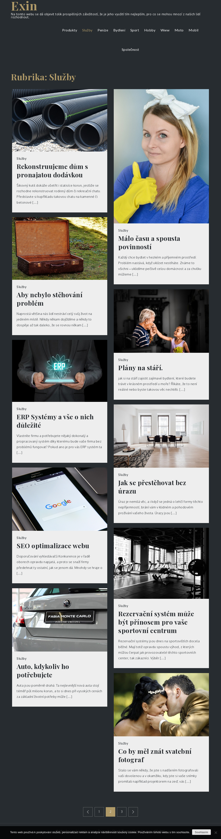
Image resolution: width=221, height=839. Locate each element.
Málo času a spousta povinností (149, 242)
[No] (215, 832)
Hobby (150, 30)
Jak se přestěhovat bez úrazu (152, 486)
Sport (134, 30)
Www (165, 30)
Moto (179, 30)
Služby (87, 30)
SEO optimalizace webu (53, 546)
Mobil (194, 30)
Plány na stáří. (140, 368)
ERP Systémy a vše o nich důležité (55, 421)
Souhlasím (201, 832)
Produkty (69, 30)
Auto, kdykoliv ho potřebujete (43, 670)
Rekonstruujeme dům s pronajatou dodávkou (52, 170)
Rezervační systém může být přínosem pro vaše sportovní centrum (156, 622)
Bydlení (119, 30)
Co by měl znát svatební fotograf (155, 755)
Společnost (130, 49)
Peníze (103, 30)
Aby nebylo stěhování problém (49, 299)
